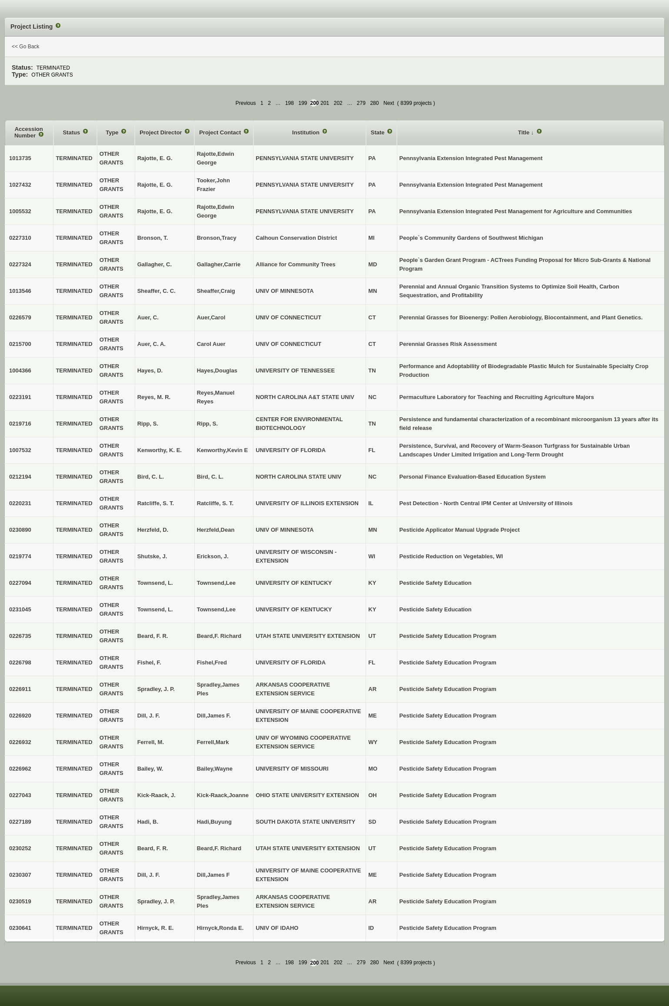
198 (289, 103)
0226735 (20, 636)
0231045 (20, 609)
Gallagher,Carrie (218, 264)
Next (388, 103)
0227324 (20, 264)
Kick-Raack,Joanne (223, 795)
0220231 (20, 503)
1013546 (20, 291)
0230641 (20, 928)
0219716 (20, 423)
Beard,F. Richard (219, 636)
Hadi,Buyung (214, 821)
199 (303, 103)
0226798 (20, 662)
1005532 (20, 211)
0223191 (20, 397)
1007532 (20, 450)
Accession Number (28, 132)
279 (361, 103)
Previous (246, 103)
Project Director (161, 132)
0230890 (20, 529)
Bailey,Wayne (215, 768)
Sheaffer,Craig (216, 291)
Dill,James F (213, 875)
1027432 (20, 184)
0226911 (20, 689)
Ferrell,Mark (213, 742)
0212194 (20, 476)
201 (324, 103)
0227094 (20, 583)
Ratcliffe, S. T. (215, 503)
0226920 (20, 715)
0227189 (20, 821)
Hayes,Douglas (217, 370)
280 (374, 103)
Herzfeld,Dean (216, 529)
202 (338, 103)
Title (524, 132)
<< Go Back (25, 47)
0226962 (20, 768)
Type (113, 132)
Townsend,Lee (216, 583)
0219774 (20, 556)
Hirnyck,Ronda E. (220, 928)
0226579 (20, 317)
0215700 (20, 344)
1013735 (20, 158)
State (378, 132)
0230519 (20, 901)
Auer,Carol (211, 317)
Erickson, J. (213, 556)
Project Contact (221, 132)
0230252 (20, 848)
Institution (306, 132)
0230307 (20, 875)
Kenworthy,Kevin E (222, 450)
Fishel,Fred (212, 662)
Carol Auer (211, 344)
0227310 (20, 238)
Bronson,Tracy (216, 238)
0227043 (20, 795)
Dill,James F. (214, 715)
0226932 (20, 742)
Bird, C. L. (210, 476)
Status (72, 132)
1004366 (20, 370)
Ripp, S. (207, 423)
